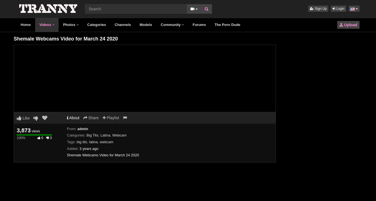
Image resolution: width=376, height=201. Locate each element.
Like (23, 118)
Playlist (111, 118)
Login (338, 9)
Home (26, 25)
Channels (123, 25)
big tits (82, 142)
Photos (71, 25)
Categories (96, 25)
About (73, 118)
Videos (46, 25)
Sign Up (318, 9)
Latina (105, 135)
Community (172, 25)
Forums (199, 25)
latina (93, 142)
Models (146, 25)
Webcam (119, 135)
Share (91, 118)
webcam (106, 142)
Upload (348, 25)
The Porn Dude (227, 25)
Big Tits (92, 135)
